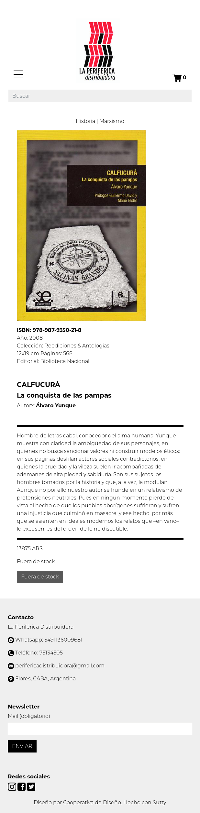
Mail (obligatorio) (29, 716)
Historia (85, 121)
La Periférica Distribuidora (40, 627)
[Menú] (18, 74)
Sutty (159, 802)
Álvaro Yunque (56, 405)
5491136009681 (63, 640)
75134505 (51, 653)
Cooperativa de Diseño (92, 802)
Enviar (22, 746)
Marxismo (111, 121)
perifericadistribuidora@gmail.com (60, 666)
